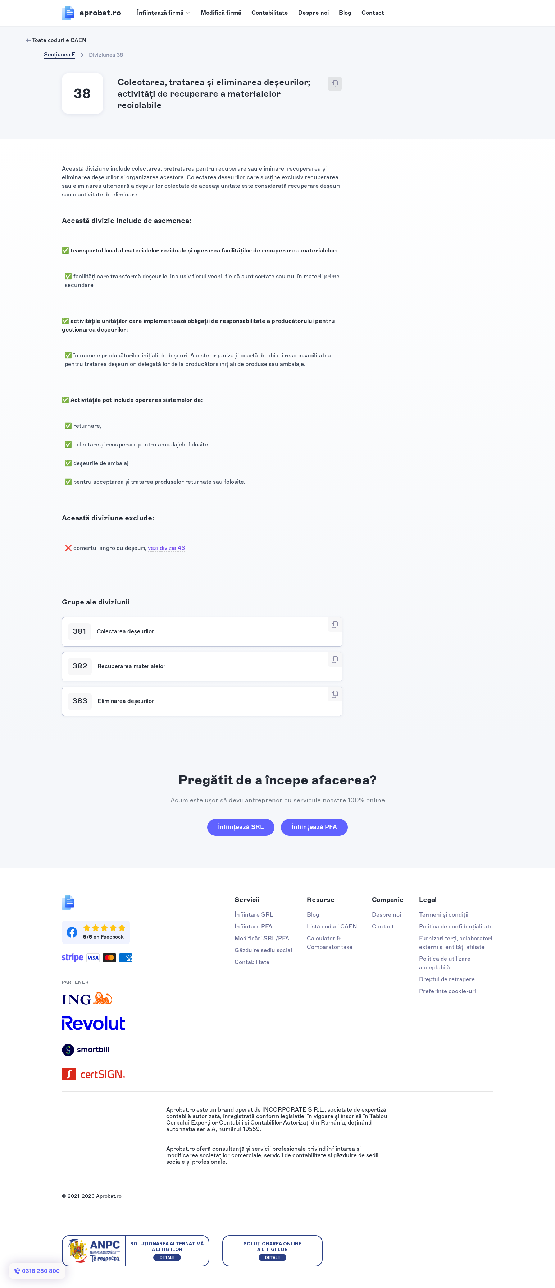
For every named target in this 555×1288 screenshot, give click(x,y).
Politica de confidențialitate (456, 926)
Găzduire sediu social (263, 950)
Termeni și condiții (443, 914)
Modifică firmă (221, 12)
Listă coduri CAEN (332, 926)
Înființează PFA (314, 826)
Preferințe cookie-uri (447, 991)
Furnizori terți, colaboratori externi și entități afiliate (455, 942)
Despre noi (313, 12)
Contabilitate (269, 12)
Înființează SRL (241, 826)
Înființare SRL (254, 914)
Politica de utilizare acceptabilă (444, 963)
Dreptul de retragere (447, 979)
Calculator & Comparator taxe (329, 942)
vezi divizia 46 (166, 548)
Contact (372, 12)
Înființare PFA (253, 926)
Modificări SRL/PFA (262, 938)
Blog (345, 12)
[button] (164, 13)
